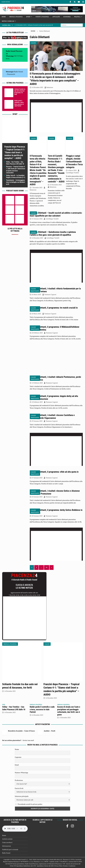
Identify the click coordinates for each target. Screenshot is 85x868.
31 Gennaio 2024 (37, 219)
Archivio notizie (7, 839)
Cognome (18, 757)
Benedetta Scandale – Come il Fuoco (21, 731)
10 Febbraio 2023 (37, 402)
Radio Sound (6, 2)
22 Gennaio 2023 (37, 497)
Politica (77, 16)
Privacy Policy (58, 866)
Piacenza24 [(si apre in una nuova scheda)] (11, 74)
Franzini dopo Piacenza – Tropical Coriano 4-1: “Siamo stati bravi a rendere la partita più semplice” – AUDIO (14, 152)
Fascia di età (19, 788)
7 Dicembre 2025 (37, 188)
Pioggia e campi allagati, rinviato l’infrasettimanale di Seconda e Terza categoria (74, 162)
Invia (7, 58)
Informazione (6, 846)
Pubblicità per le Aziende (10, 850)
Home (4, 16)
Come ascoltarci (7, 842)
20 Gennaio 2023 (37, 516)
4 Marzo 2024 (72, 170)
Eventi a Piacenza (42, 16)
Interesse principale (21, 796)
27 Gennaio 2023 (37, 478)
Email (17, 765)
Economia (67, 16)
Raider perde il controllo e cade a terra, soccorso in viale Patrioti (19, 103)
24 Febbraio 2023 (37, 333)
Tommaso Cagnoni (50, 294)
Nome (17, 749)
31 (46, 567)
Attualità (56, 16)
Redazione (49, 87)
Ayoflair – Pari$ (49, 731)
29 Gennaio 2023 (37, 421)
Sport (28, 16)
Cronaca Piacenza (16, 16)
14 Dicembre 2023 (37, 238)
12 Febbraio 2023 (37, 383)
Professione (19, 780)
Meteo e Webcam (8, 21)
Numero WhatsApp (21, 772)
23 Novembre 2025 (56, 185)
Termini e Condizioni (69, 866)
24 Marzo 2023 (36, 314)
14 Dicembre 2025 (37, 87)
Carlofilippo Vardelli (72, 173)
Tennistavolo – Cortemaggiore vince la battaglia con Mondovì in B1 (15, 182)
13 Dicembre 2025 (65, 718)
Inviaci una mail (28, 740)
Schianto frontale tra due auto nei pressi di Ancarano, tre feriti (19, 91)
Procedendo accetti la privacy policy (30, 804)
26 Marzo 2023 (36, 294)
